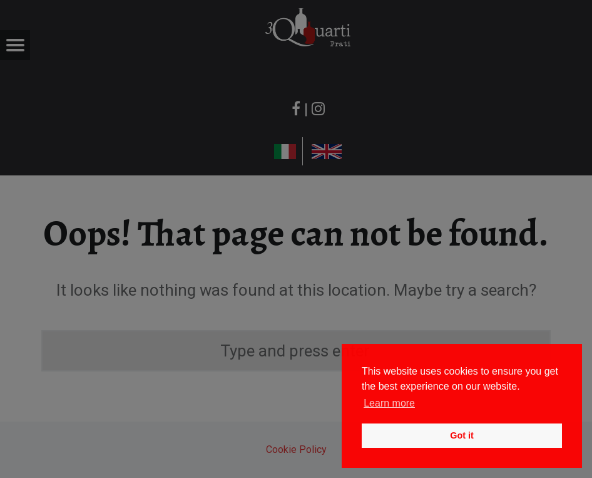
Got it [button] (462, 435)
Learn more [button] (389, 403)
